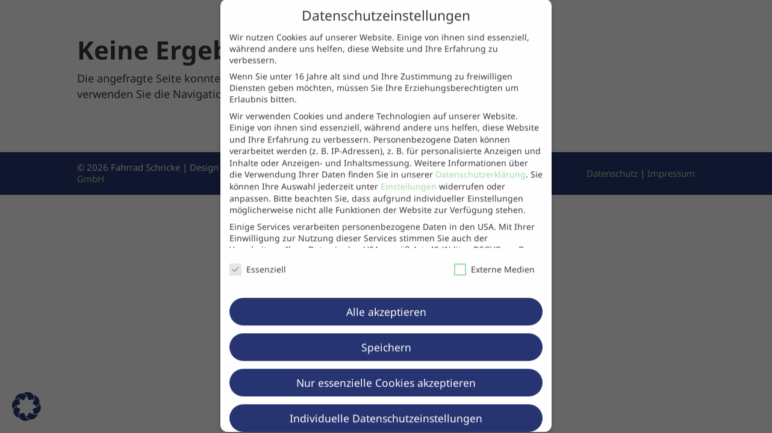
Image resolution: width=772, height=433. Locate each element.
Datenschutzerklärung (480, 163)
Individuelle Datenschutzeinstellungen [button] (386, 406)
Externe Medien (494, 257)
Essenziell (257, 257)
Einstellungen (409, 174)
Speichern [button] (386, 335)
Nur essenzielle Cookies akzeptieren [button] (386, 371)
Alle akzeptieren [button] (386, 300)
